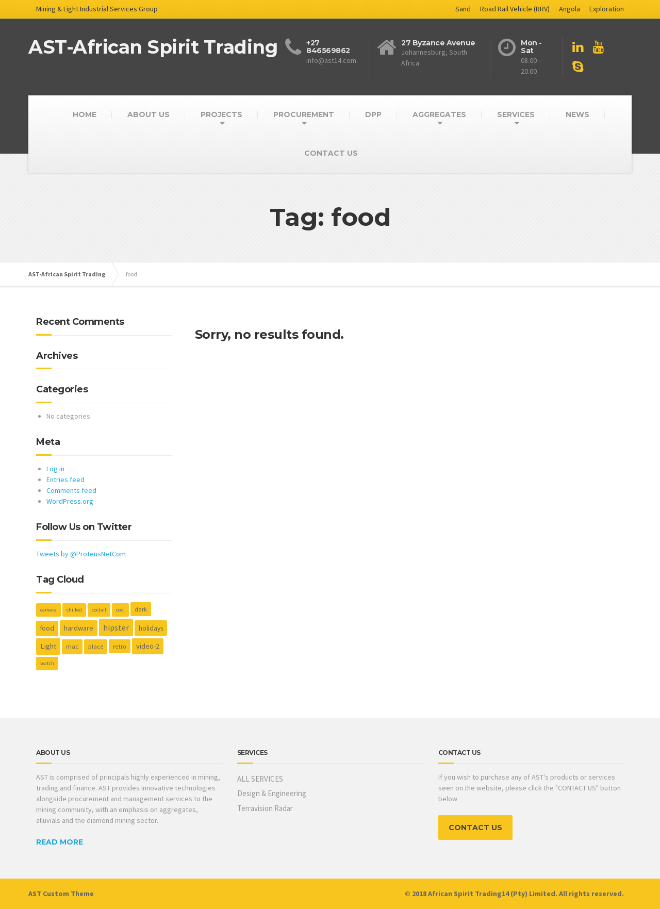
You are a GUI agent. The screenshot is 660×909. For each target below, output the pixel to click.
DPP (373, 114)
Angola (569, 8)
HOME (84, 114)
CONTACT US (331, 153)
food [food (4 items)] (47, 628)
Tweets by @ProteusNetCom (81, 553)
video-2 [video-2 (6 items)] (147, 646)
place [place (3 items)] (95, 646)
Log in (55, 468)
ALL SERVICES (260, 779)
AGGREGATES (439, 114)
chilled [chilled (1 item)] (74, 609)
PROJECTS (221, 114)
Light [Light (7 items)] (48, 646)
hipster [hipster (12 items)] (116, 627)
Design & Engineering (271, 793)
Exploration (606, 8)
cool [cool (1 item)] (120, 609)
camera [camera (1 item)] (48, 609)
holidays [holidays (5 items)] (151, 628)
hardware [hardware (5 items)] (78, 628)
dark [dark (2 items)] (141, 609)
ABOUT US (148, 114)
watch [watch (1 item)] (47, 663)
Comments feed (71, 490)
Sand (463, 8)
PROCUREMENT (303, 114)
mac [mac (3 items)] (72, 646)
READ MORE (59, 842)
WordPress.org (69, 501)
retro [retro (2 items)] (119, 646)
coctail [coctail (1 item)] (99, 609)
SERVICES (516, 114)
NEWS (577, 114)
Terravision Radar (265, 808)
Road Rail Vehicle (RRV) (515, 8)
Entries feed (65, 479)
